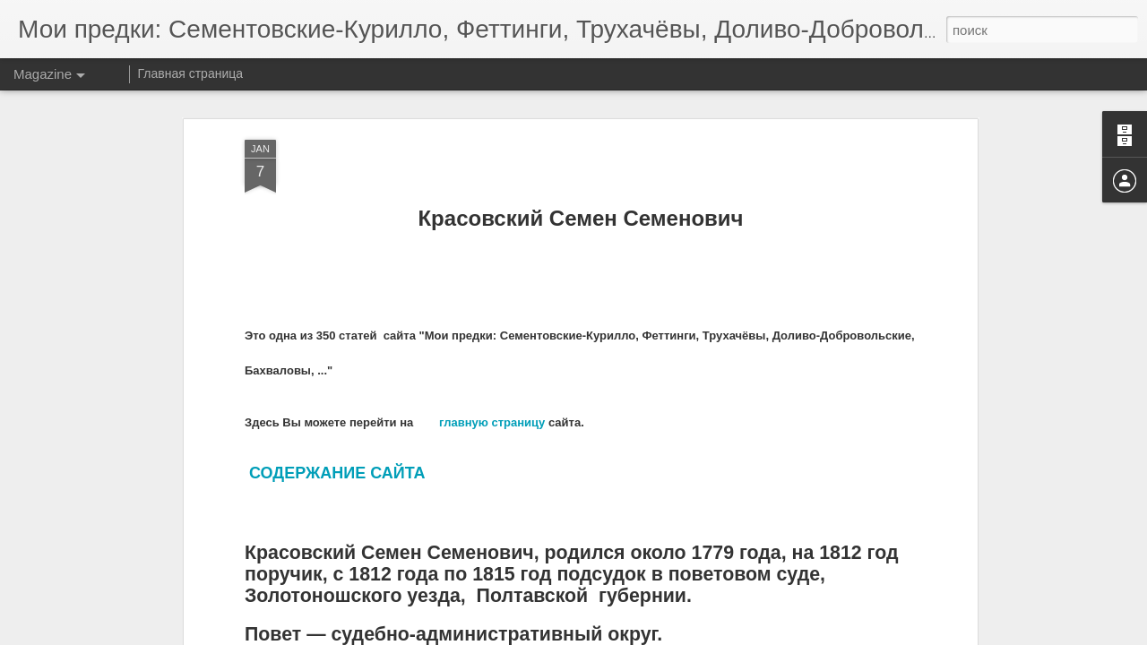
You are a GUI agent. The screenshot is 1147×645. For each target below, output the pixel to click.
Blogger (629, 635)
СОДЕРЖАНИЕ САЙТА (337, 408)
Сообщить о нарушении (706, 635)
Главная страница (191, 73)
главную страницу (492, 358)
